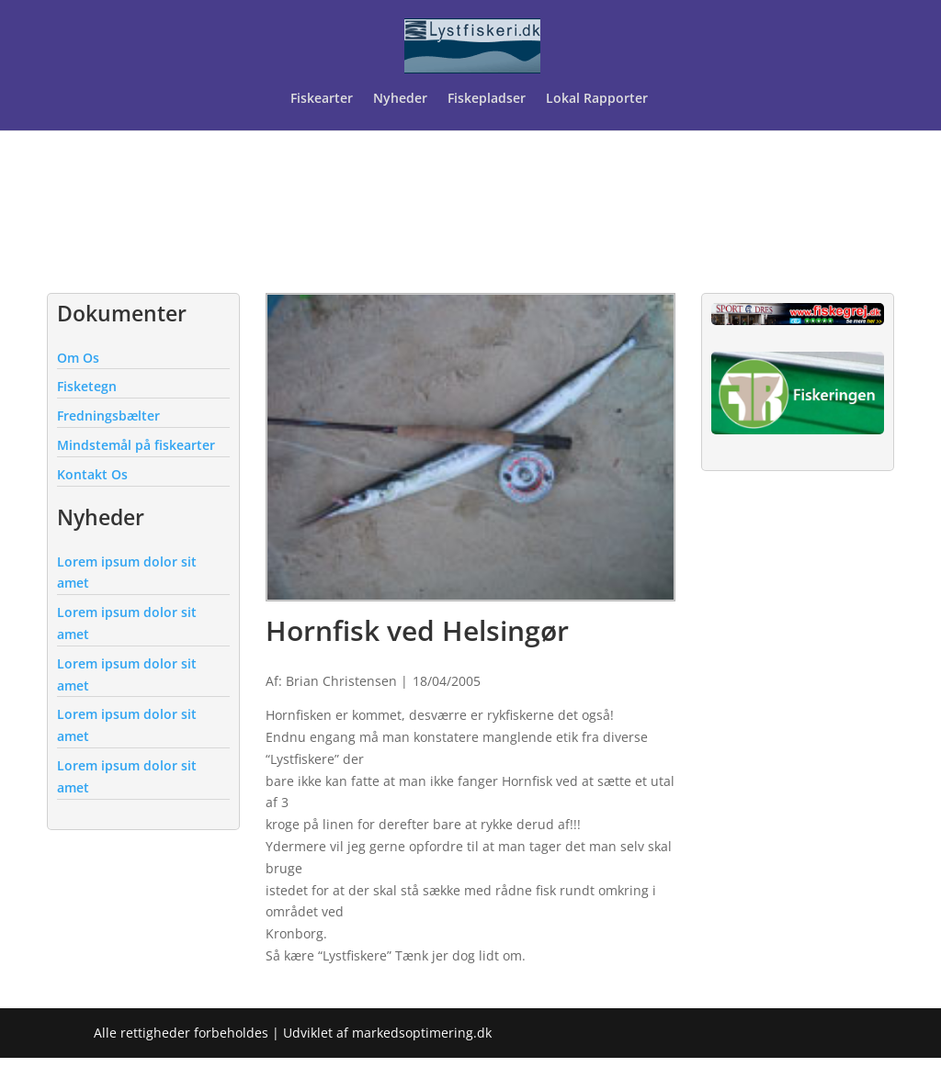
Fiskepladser (487, 99)
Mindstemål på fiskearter (136, 445)
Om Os (78, 357)
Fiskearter (321, 99)
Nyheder (400, 99)
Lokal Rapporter (599, 99)
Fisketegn (87, 386)
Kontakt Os (92, 474)
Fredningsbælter (108, 415)
